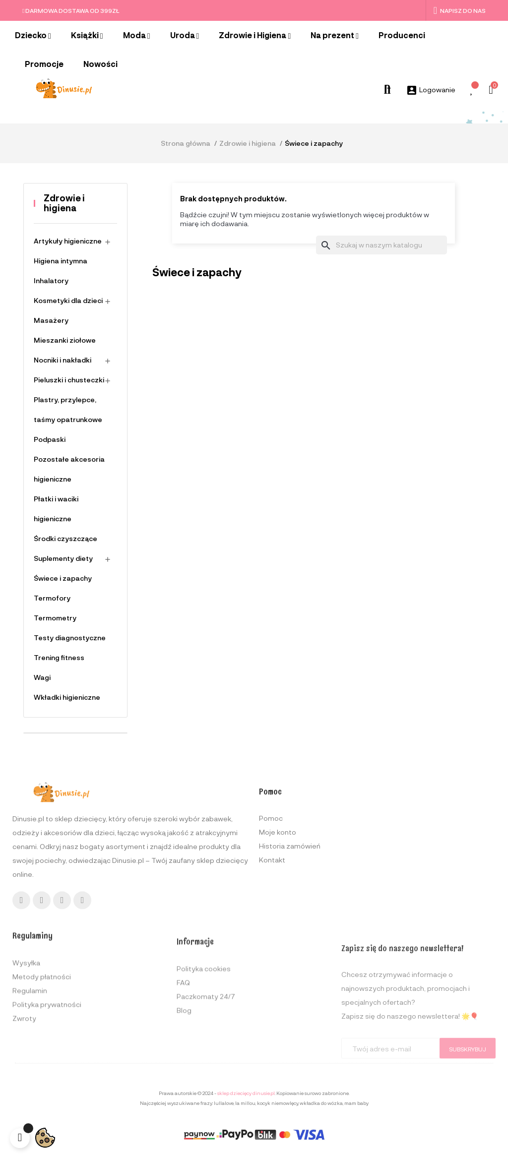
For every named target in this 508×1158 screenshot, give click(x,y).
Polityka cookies (204, 1049)
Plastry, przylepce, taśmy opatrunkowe (68, 409)
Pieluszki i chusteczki (69, 379)
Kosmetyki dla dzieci (68, 300)
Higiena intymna (60, 260)
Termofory (52, 598)
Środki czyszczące (65, 538)
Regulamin (29, 1067)
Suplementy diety (63, 558)
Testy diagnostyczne (70, 637)
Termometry (55, 617)
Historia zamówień (289, 922)
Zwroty (24, 1095)
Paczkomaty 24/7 (206, 1077)
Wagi (42, 677)
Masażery (51, 320)
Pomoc (271, 894)
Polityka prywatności (46, 1081)
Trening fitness (59, 657)
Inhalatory (51, 280)
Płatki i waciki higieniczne (56, 508)
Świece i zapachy (63, 578)
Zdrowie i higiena (64, 202)
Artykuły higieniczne (68, 241)
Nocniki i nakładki (62, 360)
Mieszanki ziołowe (65, 340)
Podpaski (49, 439)
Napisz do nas (460, 10)
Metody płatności (41, 1053)
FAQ (183, 1063)
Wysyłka (26, 1040)
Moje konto (277, 908)
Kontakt (272, 936)
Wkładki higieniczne (67, 697)
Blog (184, 1091)
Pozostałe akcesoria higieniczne (69, 469)
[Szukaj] (381, 245)
